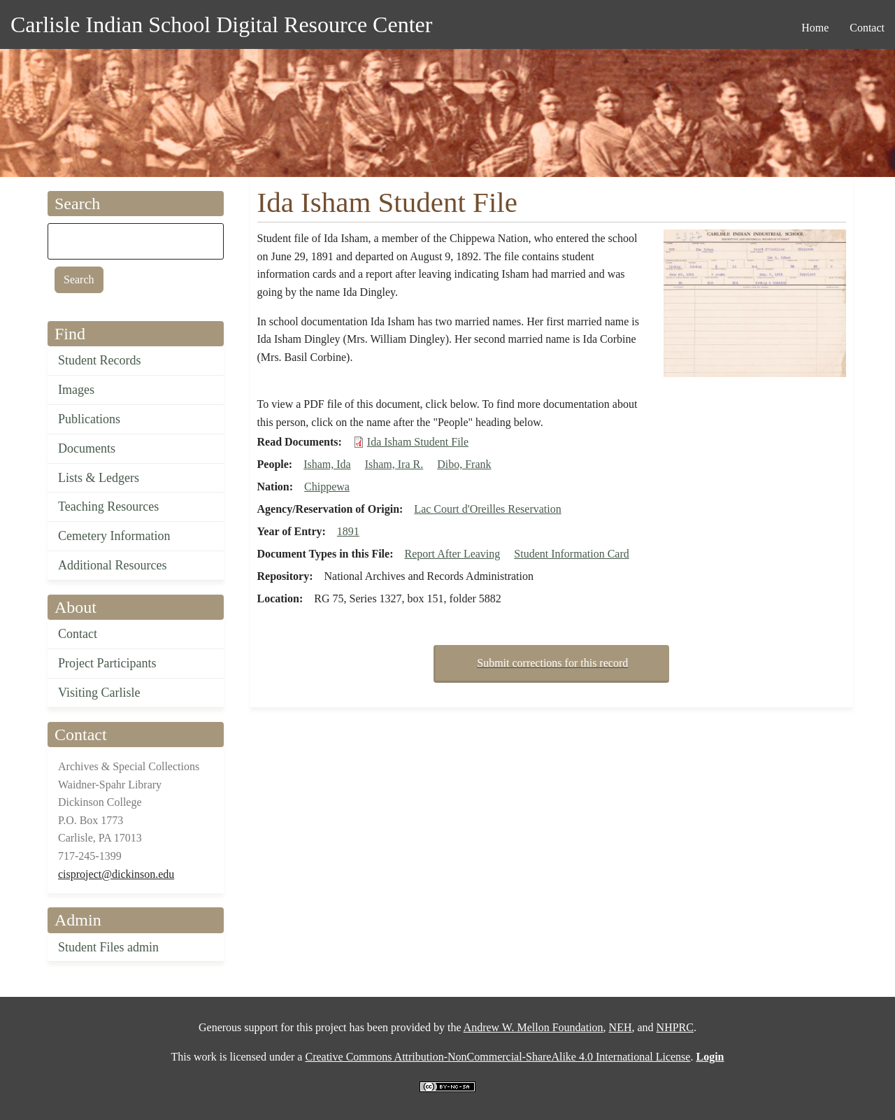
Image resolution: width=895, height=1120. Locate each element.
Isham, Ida (327, 464)
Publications (89, 419)
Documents (86, 448)
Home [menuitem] (815, 28)
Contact (77, 634)
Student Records (99, 360)
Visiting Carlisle (99, 693)
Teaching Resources (108, 506)
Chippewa (327, 486)
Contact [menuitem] (867, 28)
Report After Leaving (452, 554)
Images (76, 390)
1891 (348, 531)
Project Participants (107, 663)
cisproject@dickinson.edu (116, 874)
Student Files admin (108, 947)
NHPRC (675, 1027)
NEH (620, 1027)
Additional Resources (112, 565)
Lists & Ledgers (98, 478)
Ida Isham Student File (417, 442)
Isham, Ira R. (394, 464)
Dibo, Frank (464, 464)
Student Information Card (571, 554)
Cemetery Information (114, 536)
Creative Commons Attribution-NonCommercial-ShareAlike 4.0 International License (497, 1057)
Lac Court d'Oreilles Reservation (487, 509)
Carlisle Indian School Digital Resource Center (221, 24)
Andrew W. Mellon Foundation (533, 1027)
